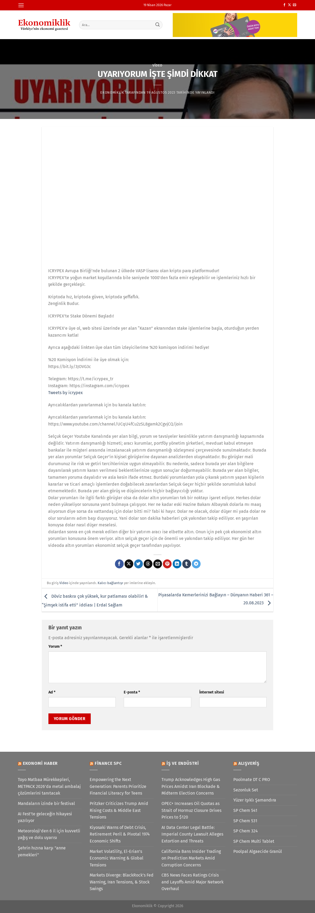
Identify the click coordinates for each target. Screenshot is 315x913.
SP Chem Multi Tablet (253, 841)
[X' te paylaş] (129, 563)
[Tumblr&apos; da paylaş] (186, 563)
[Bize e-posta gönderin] (294, 5)
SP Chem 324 (245, 830)
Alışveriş (248, 763)
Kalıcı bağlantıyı (110, 583)
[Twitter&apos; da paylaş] (138, 563)
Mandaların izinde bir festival (46, 803)
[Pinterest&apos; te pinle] (167, 563)
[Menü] (21, 5)
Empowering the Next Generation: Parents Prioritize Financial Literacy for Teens (118, 786)
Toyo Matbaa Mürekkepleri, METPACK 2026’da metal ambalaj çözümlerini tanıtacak (49, 786)
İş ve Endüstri (183, 763)
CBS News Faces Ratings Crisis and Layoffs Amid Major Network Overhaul (192, 882)
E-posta (132, 692)
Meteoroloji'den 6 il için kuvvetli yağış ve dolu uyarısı (49, 834)
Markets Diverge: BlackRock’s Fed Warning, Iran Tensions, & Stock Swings (122, 882)
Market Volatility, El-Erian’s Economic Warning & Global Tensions (116, 858)
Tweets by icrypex (65, 392)
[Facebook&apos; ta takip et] (284, 5)
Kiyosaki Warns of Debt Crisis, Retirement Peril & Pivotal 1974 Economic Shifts (120, 834)
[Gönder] (157, 24)
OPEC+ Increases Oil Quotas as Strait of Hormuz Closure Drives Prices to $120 (191, 810)
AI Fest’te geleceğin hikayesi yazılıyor (45, 817)
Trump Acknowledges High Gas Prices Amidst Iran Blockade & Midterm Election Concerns (190, 786)
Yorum (55, 646)
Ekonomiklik (112, 92)
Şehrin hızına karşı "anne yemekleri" (42, 851)
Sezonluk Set (245, 789)
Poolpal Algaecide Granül (257, 851)
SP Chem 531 (245, 820)
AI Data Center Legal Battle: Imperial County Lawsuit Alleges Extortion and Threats (192, 834)
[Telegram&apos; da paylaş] (196, 563)
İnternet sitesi (211, 692)
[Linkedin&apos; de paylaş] (177, 563)
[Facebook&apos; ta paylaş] (119, 563)
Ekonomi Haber (40, 763)
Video (157, 65)
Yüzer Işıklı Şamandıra (254, 800)
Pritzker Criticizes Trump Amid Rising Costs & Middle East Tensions (119, 810)
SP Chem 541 (245, 810)
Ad (51, 692)
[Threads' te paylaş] (148, 563)
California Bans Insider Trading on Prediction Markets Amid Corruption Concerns (191, 858)
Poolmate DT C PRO (251, 779)
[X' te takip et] (289, 5)
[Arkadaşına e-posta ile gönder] (157, 563)
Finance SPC (108, 763)
